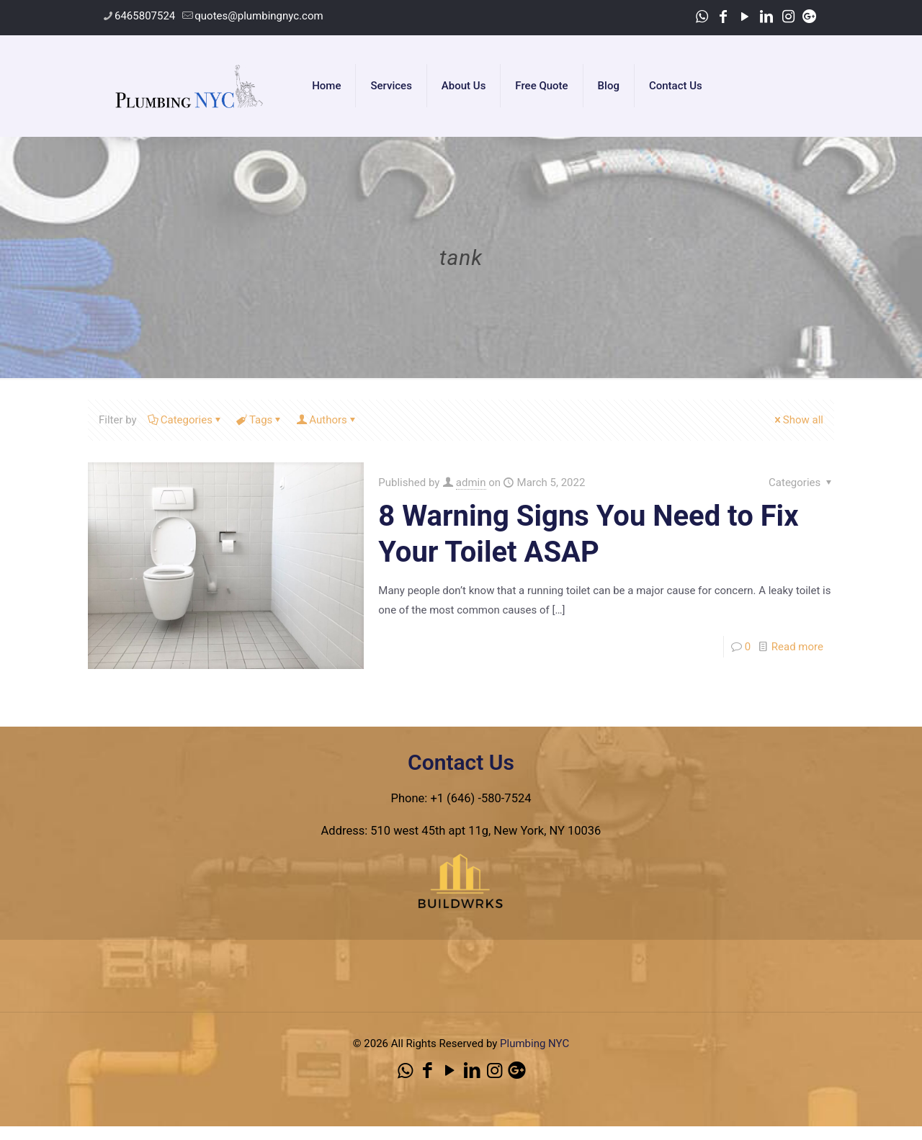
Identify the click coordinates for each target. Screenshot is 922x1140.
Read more (797, 646)
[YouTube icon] (745, 16)
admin (471, 482)
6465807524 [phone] (145, 15)
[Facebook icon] (723, 16)
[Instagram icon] (788, 16)
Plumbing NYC (534, 1043)
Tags (259, 419)
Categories (185, 419)
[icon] (809, 16)
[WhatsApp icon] (701, 16)
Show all (797, 419)
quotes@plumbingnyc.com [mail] (258, 15)
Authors (327, 419)
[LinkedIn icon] (766, 16)
